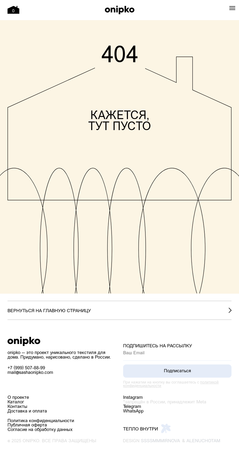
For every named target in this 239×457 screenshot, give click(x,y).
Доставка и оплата (27, 411)
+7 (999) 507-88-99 (26, 368)
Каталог (16, 402)
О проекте (18, 397)
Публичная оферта (27, 425)
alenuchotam (203, 441)
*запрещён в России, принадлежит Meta (164, 402)
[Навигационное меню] (232, 8)
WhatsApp (133, 411)
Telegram (132, 406)
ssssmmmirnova (160, 441)
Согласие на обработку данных (40, 429)
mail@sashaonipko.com (30, 372)
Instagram (133, 397)
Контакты (17, 406)
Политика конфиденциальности (41, 421)
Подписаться (177, 371)
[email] (177, 353)
